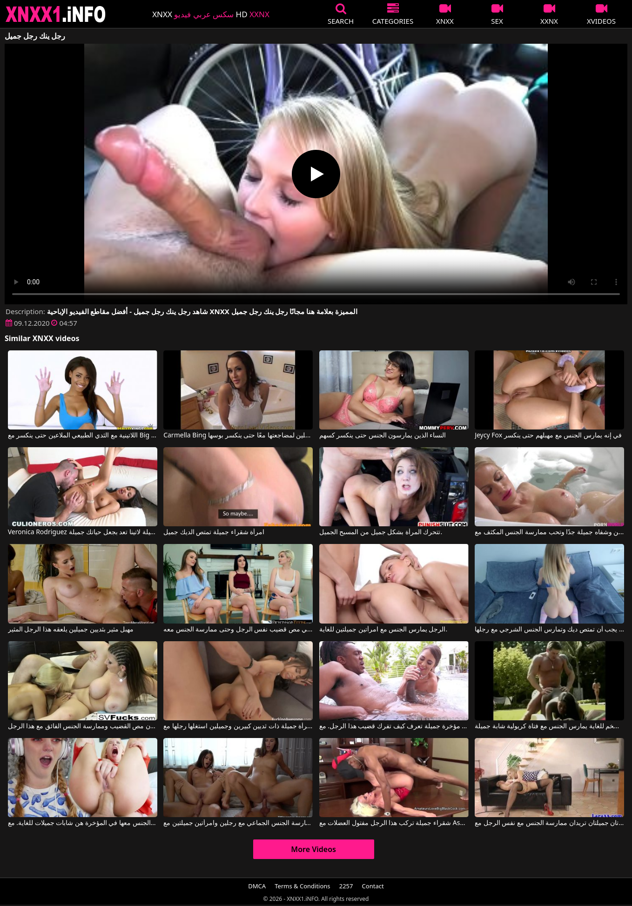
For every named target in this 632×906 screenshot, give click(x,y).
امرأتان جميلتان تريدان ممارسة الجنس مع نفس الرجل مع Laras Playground (549, 823)
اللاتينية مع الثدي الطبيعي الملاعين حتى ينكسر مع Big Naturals (82, 435)
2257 (346, 886)
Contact (373, 886)
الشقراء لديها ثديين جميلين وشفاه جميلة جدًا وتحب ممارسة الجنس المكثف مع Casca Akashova (549, 532)
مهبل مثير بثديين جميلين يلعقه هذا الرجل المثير (71, 629)
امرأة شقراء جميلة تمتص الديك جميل (213, 532)
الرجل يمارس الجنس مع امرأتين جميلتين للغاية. (383, 629)
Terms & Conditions (302, 886)
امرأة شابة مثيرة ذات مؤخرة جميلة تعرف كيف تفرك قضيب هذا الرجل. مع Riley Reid (394, 726)
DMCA (257, 886)
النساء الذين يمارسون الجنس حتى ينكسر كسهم (382, 435)
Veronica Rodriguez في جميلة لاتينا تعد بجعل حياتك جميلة (82, 532)
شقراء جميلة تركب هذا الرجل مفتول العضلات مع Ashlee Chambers (394, 823)
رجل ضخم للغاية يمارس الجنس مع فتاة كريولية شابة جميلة (549, 726)
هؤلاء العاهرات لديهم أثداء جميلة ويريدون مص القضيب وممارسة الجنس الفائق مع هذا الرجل (82, 726)
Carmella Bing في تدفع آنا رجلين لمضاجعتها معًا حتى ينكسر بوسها (238, 435)
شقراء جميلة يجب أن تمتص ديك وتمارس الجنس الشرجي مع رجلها (549, 629)
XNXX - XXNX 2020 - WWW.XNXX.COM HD (56, 14)
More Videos (313, 849)
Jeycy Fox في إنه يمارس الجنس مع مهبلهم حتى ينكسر (548, 435)
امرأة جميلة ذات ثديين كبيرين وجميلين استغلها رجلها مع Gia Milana (238, 726)
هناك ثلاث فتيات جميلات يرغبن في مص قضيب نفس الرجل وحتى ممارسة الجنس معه (238, 629)
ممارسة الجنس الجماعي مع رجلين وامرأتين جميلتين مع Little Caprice (238, 823)
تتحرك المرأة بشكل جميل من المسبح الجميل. (381, 532)
